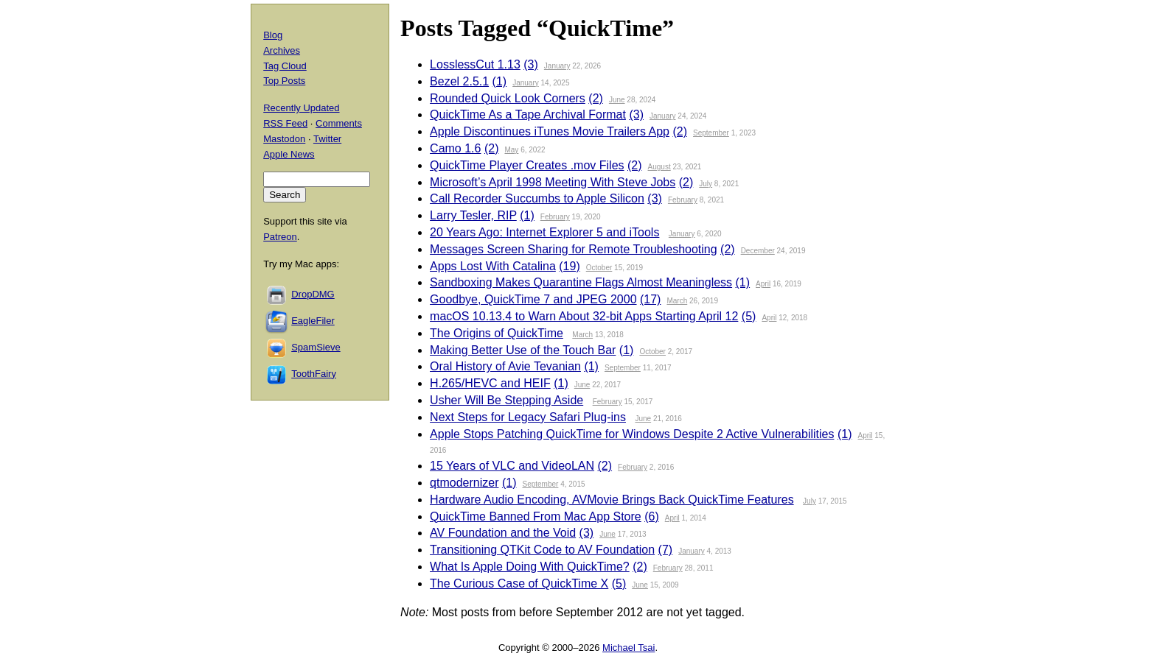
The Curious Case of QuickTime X (519, 583)
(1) (499, 81)
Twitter (327, 138)
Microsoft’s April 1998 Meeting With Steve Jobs (552, 182)
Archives (281, 50)
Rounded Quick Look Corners (507, 98)
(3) (530, 64)
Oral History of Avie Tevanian (505, 366)
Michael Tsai (628, 647)
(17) (650, 299)
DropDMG (313, 294)
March (676, 301)
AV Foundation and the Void (503, 532)
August (659, 167)
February (682, 200)
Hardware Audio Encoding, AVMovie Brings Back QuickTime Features (612, 499)
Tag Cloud (285, 65)
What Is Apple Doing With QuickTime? (530, 566)
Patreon (280, 236)
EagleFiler (313, 320)
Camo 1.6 (455, 148)
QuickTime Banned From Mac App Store (535, 516)
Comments (339, 123)
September (711, 133)
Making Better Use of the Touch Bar (523, 350)
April (763, 284)
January (557, 66)
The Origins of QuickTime (496, 333)
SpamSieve (315, 347)
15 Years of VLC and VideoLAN (512, 465)
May (511, 150)
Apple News (288, 154)
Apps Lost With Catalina (493, 266)
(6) (651, 516)
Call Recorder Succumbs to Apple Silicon (537, 198)
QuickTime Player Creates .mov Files (527, 165)
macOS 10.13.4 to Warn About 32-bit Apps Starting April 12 (584, 316)
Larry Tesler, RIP (473, 215)
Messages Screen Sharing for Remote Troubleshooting (573, 249)
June (617, 100)
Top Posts (284, 80)
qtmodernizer (464, 482)
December (758, 251)
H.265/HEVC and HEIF (490, 383)
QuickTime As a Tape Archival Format (528, 114)
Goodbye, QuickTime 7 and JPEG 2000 (533, 299)
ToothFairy (313, 373)
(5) (749, 316)
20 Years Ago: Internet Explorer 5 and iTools (544, 232)
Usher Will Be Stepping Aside (506, 400)
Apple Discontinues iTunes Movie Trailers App (549, 131)
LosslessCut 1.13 (475, 64)
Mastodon (284, 138)
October (599, 268)
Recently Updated (301, 107)
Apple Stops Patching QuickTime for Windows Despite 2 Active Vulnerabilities (632, 434)
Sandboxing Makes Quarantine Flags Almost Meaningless (581, 282)
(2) (595, 98)
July (705, 184)
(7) (665, 549)
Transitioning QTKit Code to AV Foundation (542, 549)
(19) (569, 266)
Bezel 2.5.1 (459, 81)
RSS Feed (285, 123)
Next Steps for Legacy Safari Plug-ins (528, 417)
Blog (272, 34)
